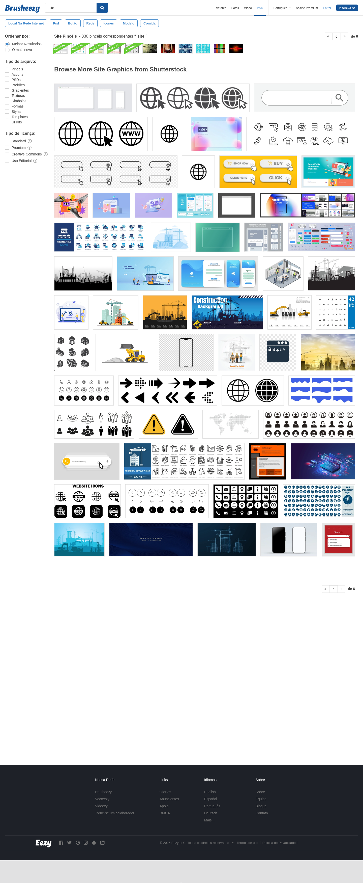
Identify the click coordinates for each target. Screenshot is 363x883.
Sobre (260, 792)
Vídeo (248, 8)
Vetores (221, 8)
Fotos (235, 8)
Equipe (261, 799)
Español (210, 799)
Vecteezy (102, 799)
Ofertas (165, 792)
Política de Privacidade (279, 843)
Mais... (209, 820)
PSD (260, 8)
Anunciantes (169, 799)
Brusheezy (103, 792)
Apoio (164, 806)
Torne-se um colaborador (114, 813)
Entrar (327, 8)
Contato (262, 813)
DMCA (165, 813)
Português (212, 806)
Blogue (261, 806)
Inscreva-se (347, 8)
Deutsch (210, 813)
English (210, 792)
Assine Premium (307, 8)
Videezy (101, 806)
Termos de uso (247, 843)
